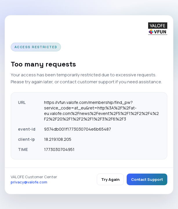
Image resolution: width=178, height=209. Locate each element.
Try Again (110, 179)
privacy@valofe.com (29, 182)
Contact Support (147, 179)
